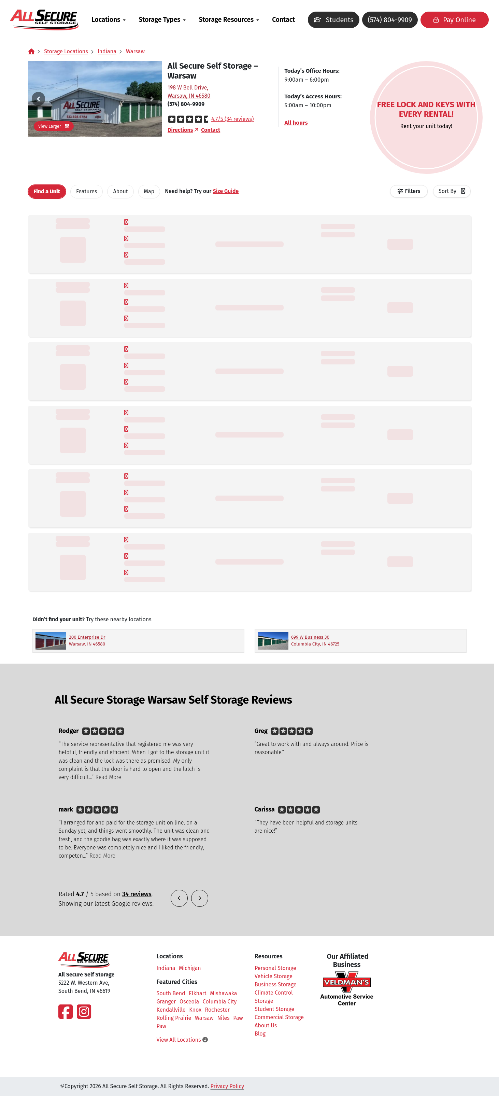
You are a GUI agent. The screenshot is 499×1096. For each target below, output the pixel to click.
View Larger (53, 126)
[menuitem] (113, 20)
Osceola (189, 1001)
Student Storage (274, 1009)
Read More (109, 777)
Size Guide (226, 191)
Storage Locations (66, 51)
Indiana (107, 51)
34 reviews (137, 894)
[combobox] (452, 191)
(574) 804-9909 (384, 20)
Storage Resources (231, 20)
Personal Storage (275, 968)
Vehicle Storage (274, 976)
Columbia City (220, 1001)
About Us (266, 1025)
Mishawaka (223, 993)
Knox (195, 1010)
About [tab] (120, 191)
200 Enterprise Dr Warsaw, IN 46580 (87, 640)
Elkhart (197, 993)
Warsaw (135, 51)
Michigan (190, 968)
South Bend (171, 993)
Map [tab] (149, 191)
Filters (412, 191)
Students (331, 22)
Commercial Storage (279, 1017)
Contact (288, 20)
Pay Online (445, 20)
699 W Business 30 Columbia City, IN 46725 (315, 640)
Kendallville (171, 1010)
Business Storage (276, 984)
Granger (166, 1001)
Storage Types (164, 20)
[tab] (47, 191)
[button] (38, 99)
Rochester (217, 1010)
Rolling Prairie (174, 1018)
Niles (223, 1018)
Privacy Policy (227, 1086)
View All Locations (182, 1040)
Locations (111, 20)
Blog (260, 1033)
